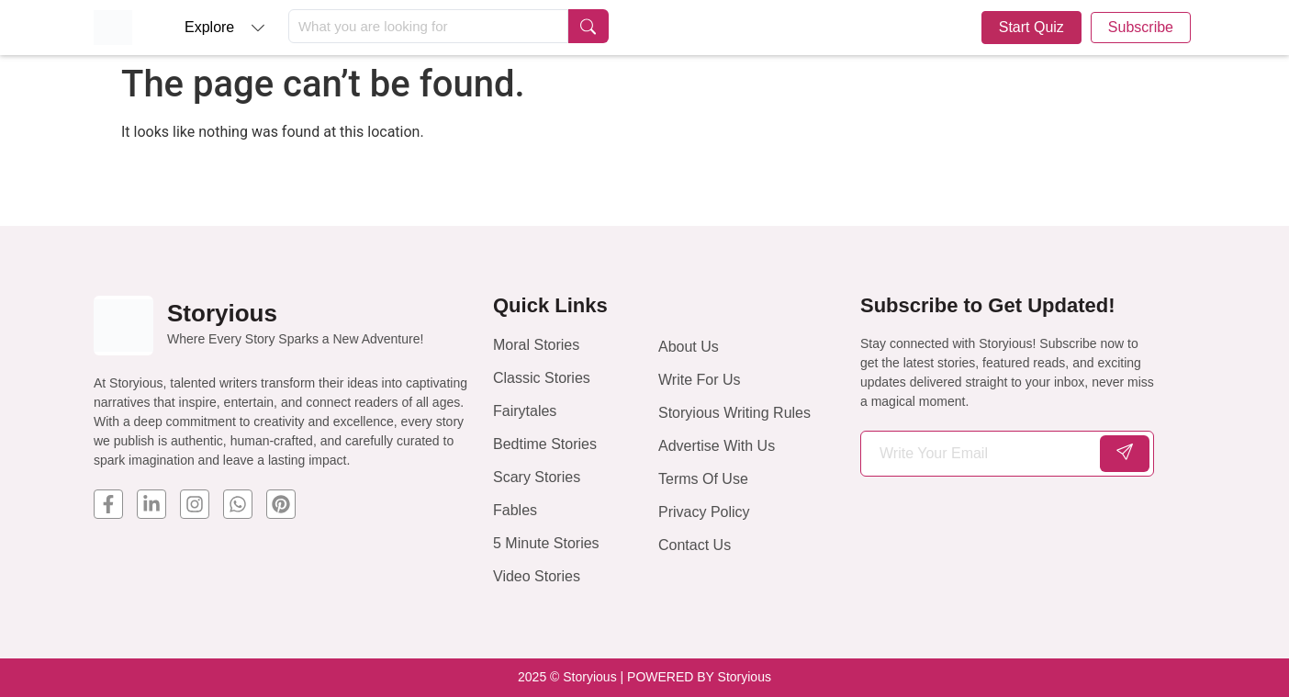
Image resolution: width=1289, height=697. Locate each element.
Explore (209, 27)
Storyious (222, 313)
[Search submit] (588, 26)
